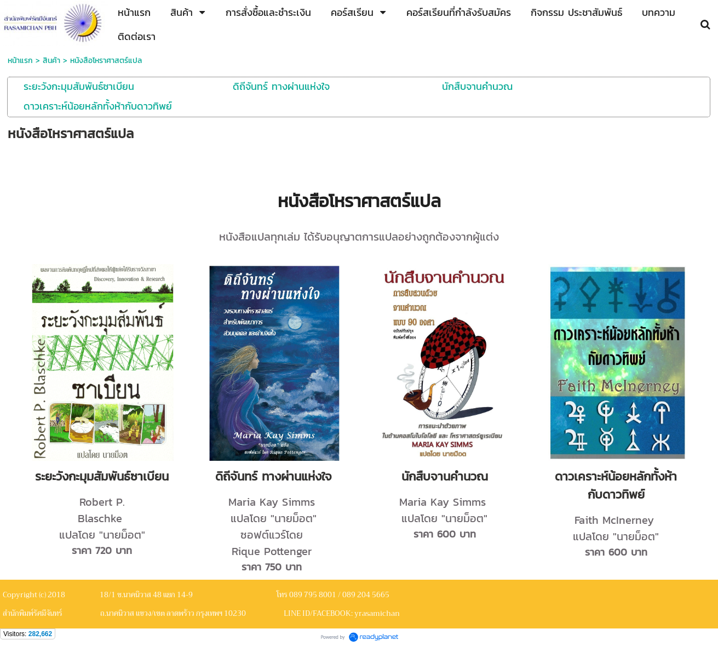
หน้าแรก (20, 60)
